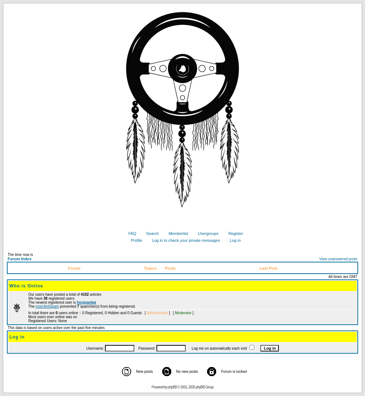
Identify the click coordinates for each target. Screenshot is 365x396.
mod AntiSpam (47, 306)
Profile (133, 240)
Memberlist (175, 233)
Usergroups (206, 233)
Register (233, 233)
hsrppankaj (86, 302)
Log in (233, 240)
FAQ (129, 233)
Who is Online (26, 285)
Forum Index (20, 259)
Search (150, 233)
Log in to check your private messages (183, 240)
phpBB (172, 387)
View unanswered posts (338, 259)
